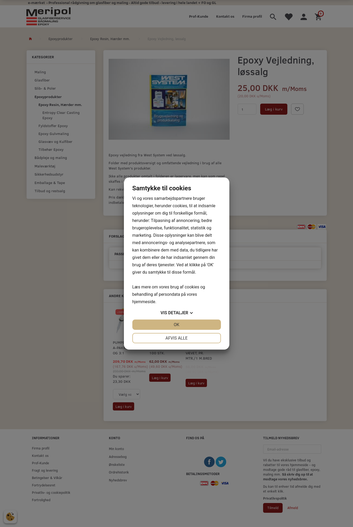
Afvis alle (176, 338)
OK (176, 324)
